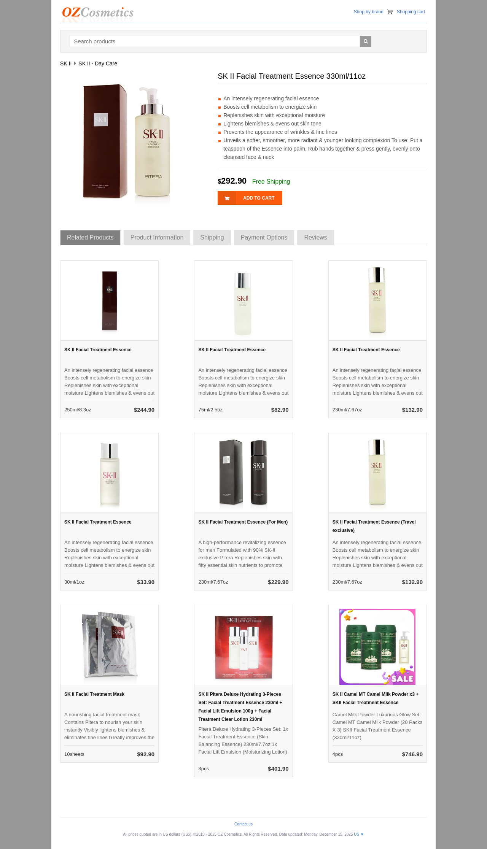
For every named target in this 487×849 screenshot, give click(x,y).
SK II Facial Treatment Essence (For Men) (243, 522)
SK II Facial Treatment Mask (94, 694)
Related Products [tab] (90, 237)
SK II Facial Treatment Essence (98, 349)
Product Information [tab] (157, 237)
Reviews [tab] (315, 237)
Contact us (243, 824)
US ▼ (359, 834)
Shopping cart (411, 11)
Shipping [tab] (212, 237)
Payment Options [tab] (264, 237)
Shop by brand (369, 11)
